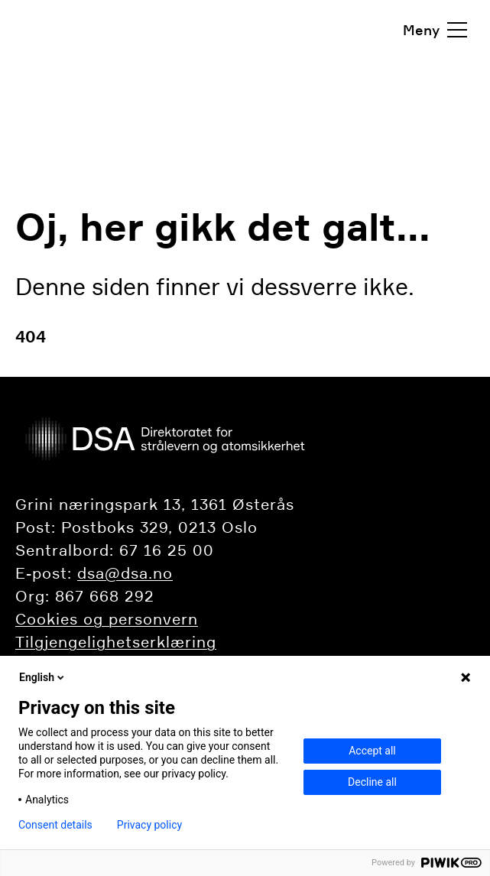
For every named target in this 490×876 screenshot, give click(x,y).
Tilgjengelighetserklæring (115, 642)
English (43, 677)
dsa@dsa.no (125, 573)
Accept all (372, 751)
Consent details (55, 825)
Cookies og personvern (106, 619)
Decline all (372, 782)
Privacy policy (149, 825)
